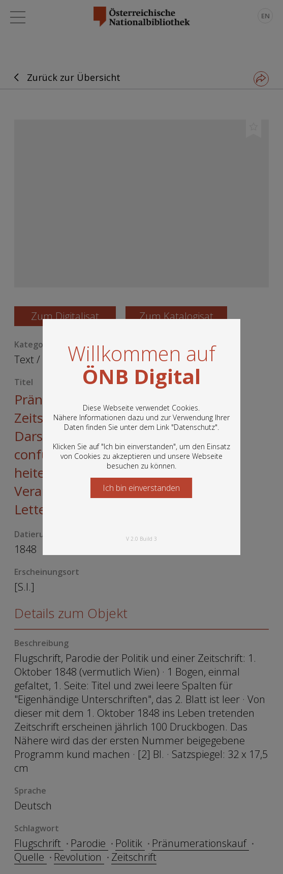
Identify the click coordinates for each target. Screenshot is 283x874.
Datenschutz (194, 427)
